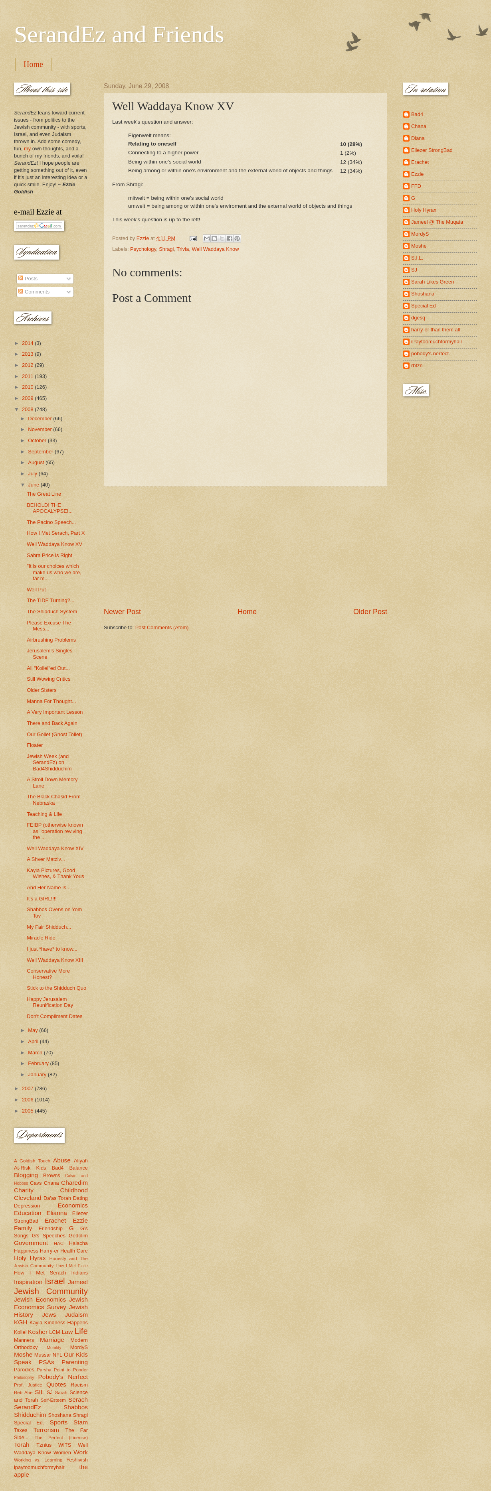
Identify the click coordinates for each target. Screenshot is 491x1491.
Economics (73, 1205)
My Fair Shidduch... (49, 927)
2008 (28, 409)
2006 (28, 1100)
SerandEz (27, 1407)
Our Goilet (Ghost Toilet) (54, 734)
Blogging (26, 1175)
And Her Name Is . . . (51, 887)
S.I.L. (417, 258)
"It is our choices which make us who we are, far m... (54, 572)
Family (23, 1228)
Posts (28, 279)
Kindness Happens (66, 1323)
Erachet (55, 1220)
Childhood (74, 1190)
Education (28, 1212)
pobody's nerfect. (430, 354)
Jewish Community (51, 1291)
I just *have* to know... (52, 949)
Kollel (20, 1332)
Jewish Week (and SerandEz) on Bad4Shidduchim (49, 762)
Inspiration (28, 1281)
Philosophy (24, 1377)
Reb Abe (23, 1392)
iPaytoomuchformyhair (436, 342)
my (27, 149)
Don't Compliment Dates (54, 1016)
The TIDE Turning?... (50, 600)
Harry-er (49, 1251)
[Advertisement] (245, 547)
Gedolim (78, 1236)
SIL (39, 1392)
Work (80, 1452)
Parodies (24, 1370)
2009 (28, 398)
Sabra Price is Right (49, 555)
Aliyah (81, 1161)
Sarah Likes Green (432, 282)
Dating (80, 1198)
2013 (28, 354)
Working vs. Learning (38, 1460)
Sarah (61, 1392)
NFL (57, 1355)
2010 (28, 387)
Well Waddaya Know (215, 249)
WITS (64, 1445)
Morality (54, 1347)
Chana (51, 1183)
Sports (59, 1422)
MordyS (79, 1347)
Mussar (42, 1355)
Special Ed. (29, 1423)
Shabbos (75, 1407)
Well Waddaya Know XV (54, 544)
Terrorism (46, 1429)
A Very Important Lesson (55, 712)
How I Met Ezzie (71, 1266)
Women (62, 1453)
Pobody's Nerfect (63, 1376)
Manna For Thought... (51, 701)
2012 (28, 365)
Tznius (43, 1445)
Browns (51, 1175)
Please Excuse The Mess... (49, 626)
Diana (418, 138)
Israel (55, 1281)
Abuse (62, 1160)
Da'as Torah (57, 1198)
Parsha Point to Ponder (62, 1369)
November (40, 429)
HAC (58, 1243)
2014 (28, 343)
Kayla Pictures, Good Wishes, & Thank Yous (55, 873)
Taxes (21, 1430)
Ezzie (80, 1220)
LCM (54, 1332)
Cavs (36, 1183)
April (34, 1041)
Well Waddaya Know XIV (55, 848)
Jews (49, 1314)
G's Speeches (48, 1236)
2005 (28, 1111)
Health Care (74, 1251)
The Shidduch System (52, 612)
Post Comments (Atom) (162, 627)
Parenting (74, 1362)
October (38, 440)
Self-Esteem (53, 1400)
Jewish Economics (40, 1299)
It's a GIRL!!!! (42, 899)
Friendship (51, 1228)
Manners (24, 1340)
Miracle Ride (41, 938)
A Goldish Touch (32, 1160)
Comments (33, 292)
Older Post (370, 612)
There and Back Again (52, 723)
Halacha (78, 1243)
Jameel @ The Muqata (437, 222)
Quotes (56, 1384)
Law (67, 1331)
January (38, 1074)
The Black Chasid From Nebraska (54, 800)
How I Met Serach (40, 1273)
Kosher (38, 1331)
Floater (35, 745)
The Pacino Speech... (51, 522)
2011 (28, 376)
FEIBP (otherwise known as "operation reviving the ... (55, 831)
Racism (79, 1385)
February (39, 1063)
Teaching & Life (44, 814)
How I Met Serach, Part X (56, 533)
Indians (79, 1273)
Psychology (143, 249)
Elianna (56, 1212)
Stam (80, 1422)
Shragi (166, 249)
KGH (20, 1322)
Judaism (76, 1314)
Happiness (26, 1251)
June (34, 485)
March (36, 1053)
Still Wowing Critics (48, 679)
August (37, 462)
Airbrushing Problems (51, 640)
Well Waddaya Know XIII (55, 960)
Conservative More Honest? (48, 974)
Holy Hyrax (30, 1258)
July (33, 474)
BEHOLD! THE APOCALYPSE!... (50, 508)
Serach (78, 1399)
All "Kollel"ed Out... (48, 668)
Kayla (36, 1323)
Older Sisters (41, 690)
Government (31, 1242)
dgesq (418, 318)
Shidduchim (30, 1414)
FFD (416, 186)
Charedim (74, 1182)
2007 (28, 1088)
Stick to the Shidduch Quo (56, 988)
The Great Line (44, 494)
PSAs (46, 1362)
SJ (50, 1392)
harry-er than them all (435, 330)
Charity (24, 1190)
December (40, 418)
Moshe (23, 1354)
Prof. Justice (28, 1385)
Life (81, 1330)
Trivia (182, 249)
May (33, 1030)
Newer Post (122, 612)
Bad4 (57, 1168)
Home (33, 64)
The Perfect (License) (61, 1437)
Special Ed (423, 306)
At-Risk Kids (30, 1168)
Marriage (52, 1339)
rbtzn (417, 365)
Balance (78, 1168)
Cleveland (28, 1197)
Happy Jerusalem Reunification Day (50, 1002)
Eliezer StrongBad (432, 150)
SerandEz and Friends (119, 34)
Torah (22, 1444)
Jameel (78, 1281)
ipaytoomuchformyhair (39, 1467)
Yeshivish (77, 1460)
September (41, 452)
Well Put (36, 590)
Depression (27, 1206)
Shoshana (59, 1415)
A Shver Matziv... (46, 859)
